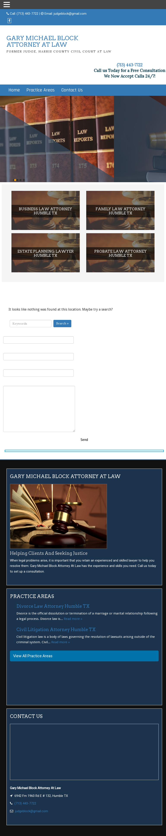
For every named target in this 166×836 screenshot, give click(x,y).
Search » (62, 323)
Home (14, 90)
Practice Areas (40, 90)
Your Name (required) (38, 337)
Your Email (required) (38, 354)
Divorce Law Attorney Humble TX (52, 606)
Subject (38, 370)
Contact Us (72, 90)
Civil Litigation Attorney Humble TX (56, 629)
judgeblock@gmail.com (70, 14)
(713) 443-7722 (27, 14)
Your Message (39, 406)
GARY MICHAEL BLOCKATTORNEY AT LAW (42, 41)
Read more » (73, 619)
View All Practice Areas (33, 656)
